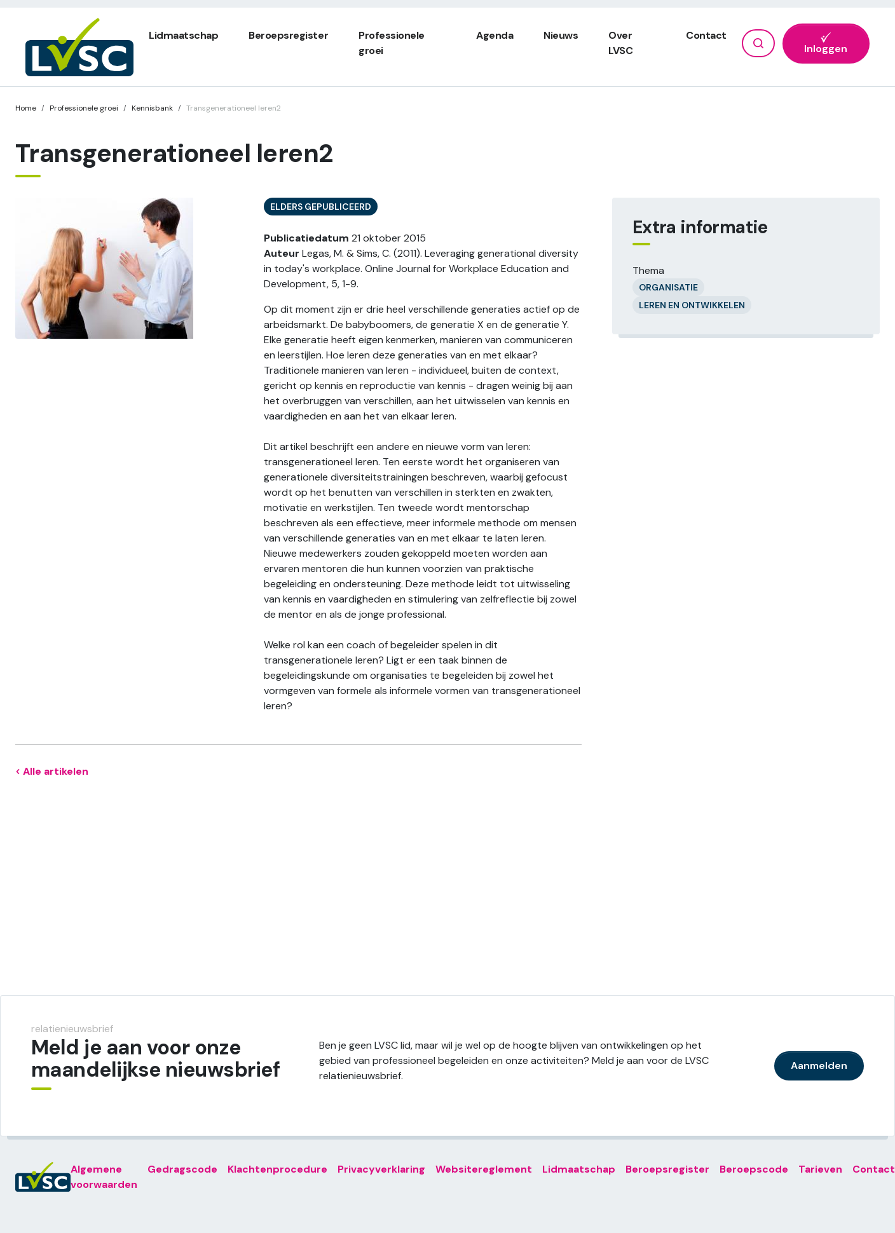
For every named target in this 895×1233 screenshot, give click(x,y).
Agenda (494, 35)
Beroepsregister (288, 35)
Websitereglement (483, 1169)
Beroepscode (754, 1169)
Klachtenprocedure (277, 1169)
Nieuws (560, 35)
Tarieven (820, 1169)
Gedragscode (182, 1169)
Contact (706, 35)
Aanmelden (819, 1065)
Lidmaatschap (183, 35)
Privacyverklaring (381, 1169)
